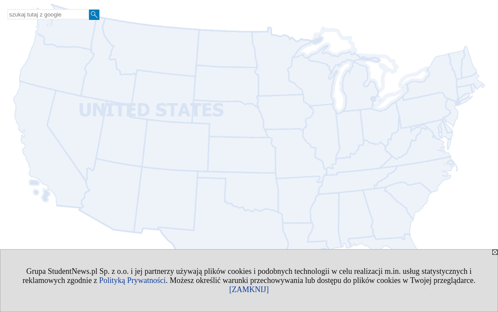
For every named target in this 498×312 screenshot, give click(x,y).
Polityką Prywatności (132, 280)
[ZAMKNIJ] (249, 289)
